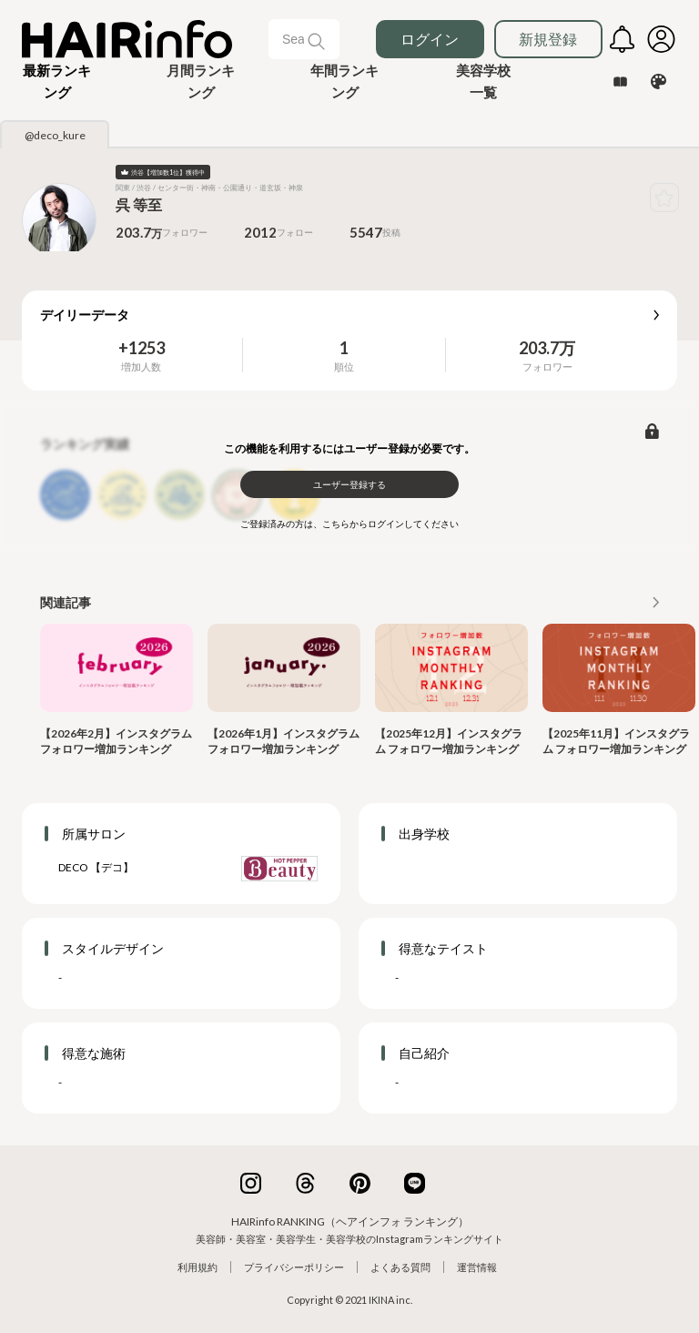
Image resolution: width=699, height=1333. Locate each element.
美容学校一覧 (483, 81)
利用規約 (197, 1267)
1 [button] (344, 348)
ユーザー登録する (349, 484)
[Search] (295, 39)
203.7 (539, 348)
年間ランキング (344, 81)
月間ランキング (201, 81)
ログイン (429, 38)
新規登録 (548, 38)
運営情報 (477, 1267)
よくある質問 (400, 1267)
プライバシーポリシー (294, 1267)
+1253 (141, 348)
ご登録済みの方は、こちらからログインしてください (349, 523)
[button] (57, 81)
